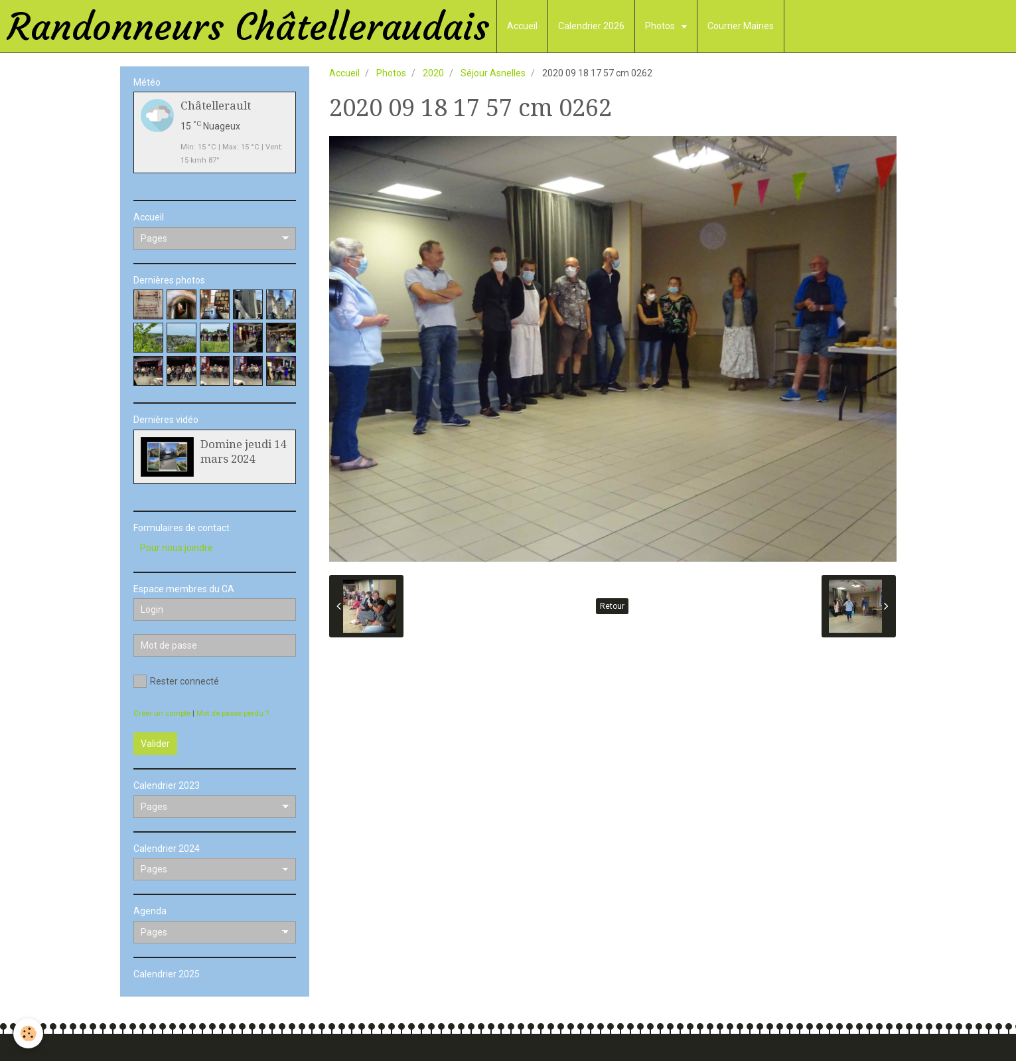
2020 (433, 73)
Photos (661, 26)
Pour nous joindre (176, 547)
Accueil (522, 26)
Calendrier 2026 (591, 26)
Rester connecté (176, 681)
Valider (155, 743)
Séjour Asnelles (493, 73)
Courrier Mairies (740, 26)
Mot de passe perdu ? (232, 713)
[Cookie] (28, 1033)
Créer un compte (161, 713)
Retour (612, 606)
